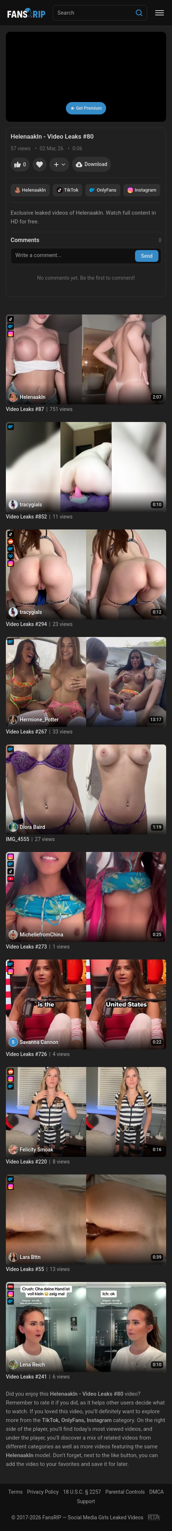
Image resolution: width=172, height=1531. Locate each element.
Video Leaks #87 (25, 409)
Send (147, 256)
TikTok (67, 190)
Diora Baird (32, 827)
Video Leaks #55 (25, 1269)
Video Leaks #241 (26, 1377)
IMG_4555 (17, 839)
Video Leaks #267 (26, 732)
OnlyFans (102, 190)
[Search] (139, 12)
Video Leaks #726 (26, 1054)
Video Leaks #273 (26, 947)
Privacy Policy (43, 1492)
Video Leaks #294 (26, 624)
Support (86, 1501)
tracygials (31, 505)
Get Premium (86, 108)
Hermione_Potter (39, 720)
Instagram (141, 190)
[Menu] (160, 13)
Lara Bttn (30, 1257)
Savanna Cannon (39, 1042)
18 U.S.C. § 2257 (82, 1492)
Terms (15, 1492)
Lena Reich (32, 1365)
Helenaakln (30, 190)
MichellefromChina (41, 935)
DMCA (156, 1492)
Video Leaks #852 (26, 517)
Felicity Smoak (36, 1150)
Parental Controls (125, 1492)
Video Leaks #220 (26, 1162)
